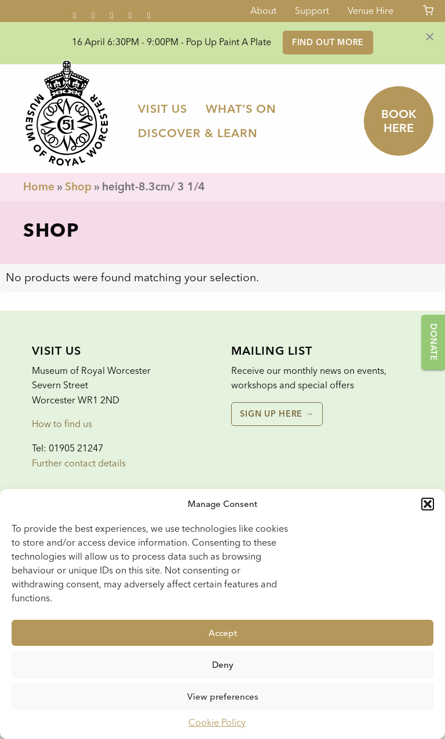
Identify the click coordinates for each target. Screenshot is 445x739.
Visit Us (162, 109)
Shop (78, 186)
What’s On (241, 109)
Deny (223, 665)
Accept (223, 633)
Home (38, 186)
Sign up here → (276, 414)
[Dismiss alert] (430, 36)
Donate (433, 342)
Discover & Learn (198, 133)
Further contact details (79, 463)
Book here (399, 121)
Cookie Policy (217, 722)
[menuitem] (162, 109)
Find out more (328, 42)
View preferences (222, 697)
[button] (427, 504)
